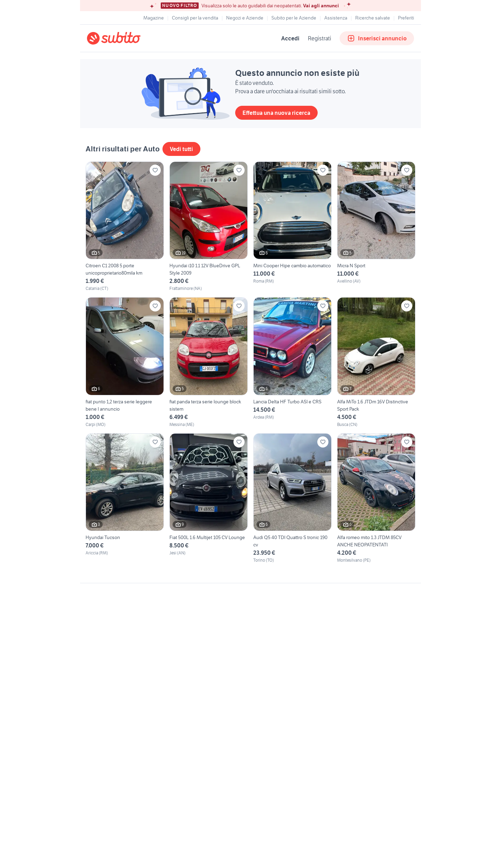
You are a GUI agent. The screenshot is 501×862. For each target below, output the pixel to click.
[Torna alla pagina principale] (127, 38)
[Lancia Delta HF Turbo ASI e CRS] (292, 362)
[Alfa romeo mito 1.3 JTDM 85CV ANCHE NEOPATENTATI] (376, 498)
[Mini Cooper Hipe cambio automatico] (292, 226)
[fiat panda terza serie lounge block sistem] (208, 362)
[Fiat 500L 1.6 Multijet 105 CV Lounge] (208, 498)
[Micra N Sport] (376, 226)
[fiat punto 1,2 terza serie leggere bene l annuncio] (125, 362)
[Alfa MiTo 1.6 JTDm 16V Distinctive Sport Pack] (376, 362)
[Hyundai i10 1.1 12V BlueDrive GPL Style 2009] (208, 226)
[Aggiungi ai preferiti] (155, 170)
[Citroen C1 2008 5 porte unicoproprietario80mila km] (125, 226)
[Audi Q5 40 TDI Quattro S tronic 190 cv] (292, 498)
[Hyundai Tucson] (125, 498)
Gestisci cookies (104, 689)
